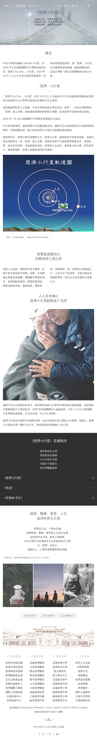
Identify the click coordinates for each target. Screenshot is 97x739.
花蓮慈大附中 (60, 679)
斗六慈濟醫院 (37, 683)
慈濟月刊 (83, 671)
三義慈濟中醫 (37, 696)
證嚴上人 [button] (8, 5)
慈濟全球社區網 (14, 667)
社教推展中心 (14, 696)
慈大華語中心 (60, 675)
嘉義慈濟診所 (37, 692)
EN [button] (74, 5)
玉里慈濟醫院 (37, 667)
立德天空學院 (82, 696)
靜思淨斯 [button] (33, 5)
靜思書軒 (83, 688)
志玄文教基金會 (14, 679)
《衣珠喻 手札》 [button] (48, 497)
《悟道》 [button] (48, 487)
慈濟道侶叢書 (82, 679)
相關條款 (67, 615)
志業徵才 (48, 615)
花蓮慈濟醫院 (37, 662)
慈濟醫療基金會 (14, 675)
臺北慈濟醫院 (37, 675)
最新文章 (30, 615)
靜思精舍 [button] (21, 5)
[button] (82, 6)
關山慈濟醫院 (37, 671)
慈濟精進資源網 (14, 671)
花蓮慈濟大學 (60, 662)
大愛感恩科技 (82, 700)
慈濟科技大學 (60, 667)
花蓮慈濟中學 (60, 683)
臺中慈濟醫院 (37, 679)
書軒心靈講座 (82, 692)
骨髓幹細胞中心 (14, 683)
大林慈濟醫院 (37, 688)
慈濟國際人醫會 (14, 688)
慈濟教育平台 (60, 700)
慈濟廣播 (83, 683)
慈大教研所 (60, 671)
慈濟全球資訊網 (14, 662)
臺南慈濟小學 (60, 696)
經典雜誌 (83, 675)
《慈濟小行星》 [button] (48, 477)
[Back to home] (48, 6)
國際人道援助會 (14, 692)
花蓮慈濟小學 (60, 688)
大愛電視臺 (83, 667)
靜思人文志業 (82, 662)
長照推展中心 (14, 700)
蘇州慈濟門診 (37, 700)
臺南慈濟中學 (60, 692)
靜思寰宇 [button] (64, 5)
